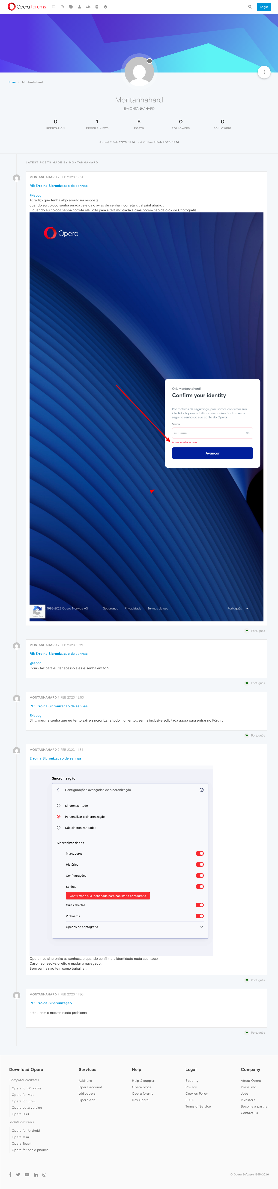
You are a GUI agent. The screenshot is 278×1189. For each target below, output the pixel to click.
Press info (248, 1087)
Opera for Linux (24, 1101)
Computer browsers (24, 1080)
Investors (248, 1100)
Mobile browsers (21, 1122)
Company (250, 1069)
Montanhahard (43, 177)
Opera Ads (87, 1100)
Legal (191, 1069)
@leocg (36, 195)
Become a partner (255, 1106)
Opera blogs (141, 1087)
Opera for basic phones (30, 1150)
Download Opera (26, 1069)
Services (87, 1069)
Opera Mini (20, 1137)
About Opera (251, 1080)
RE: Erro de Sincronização (51, 1003)
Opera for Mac (23, 1094)
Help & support (143, 1080)
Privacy (191, 1087)
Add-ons (85, 1080)
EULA (189, 1100)
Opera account (90, 1087)
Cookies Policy (196, 1093)
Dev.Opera (140, 1100)
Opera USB (20, 1114)
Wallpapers (87, 1093)
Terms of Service (198, 1106)
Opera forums (142, 1093)
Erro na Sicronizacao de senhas (56, 758)
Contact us (249, 1113)
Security (191, 1080)
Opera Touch (22, 1143)
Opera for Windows (26, 1088)
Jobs (244, 1093)
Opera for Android (26, 1130)
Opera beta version (27, 1107)
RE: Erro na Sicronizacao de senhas (59, 186)
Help (136, 1069)
